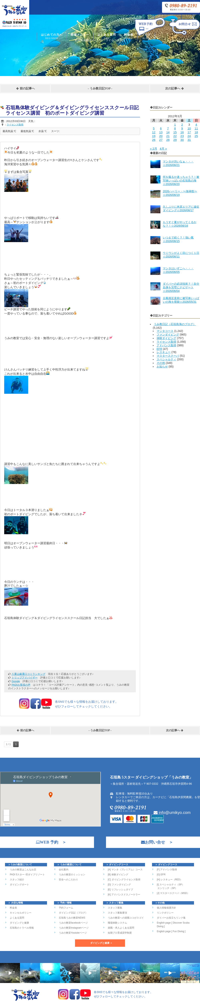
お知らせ (162, 366)
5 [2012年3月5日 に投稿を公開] (154, 128)
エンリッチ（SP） (167, 888)
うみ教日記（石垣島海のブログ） (175, 324)
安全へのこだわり (68, 879)
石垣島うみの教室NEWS (72, 917)
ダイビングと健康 (19, 922)
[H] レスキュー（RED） (169, 879)
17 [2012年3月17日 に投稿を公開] (189, 132)
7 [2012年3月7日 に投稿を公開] (168, 128)
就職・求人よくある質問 (121, 927)
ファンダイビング (168, 334)
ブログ (146, 36)
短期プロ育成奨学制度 (120, 932)
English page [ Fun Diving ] (171, 931)
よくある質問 (106, 36)
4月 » (163, 148)
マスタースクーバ (168, 355)
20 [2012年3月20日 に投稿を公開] (161, 136)
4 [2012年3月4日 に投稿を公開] (196, 124)
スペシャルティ (166, 359)
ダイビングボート (19, 884)
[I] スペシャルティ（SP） (170, 884)
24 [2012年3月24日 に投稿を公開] (189, 136)
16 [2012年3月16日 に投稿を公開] (182, 132)
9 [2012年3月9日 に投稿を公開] (182, 128)
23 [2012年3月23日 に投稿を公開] (182, 136)
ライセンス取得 (166, 341)
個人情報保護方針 (166, 907)
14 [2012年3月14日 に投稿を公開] (168, 132)
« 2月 (153, 148)
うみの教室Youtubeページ (73, 932)
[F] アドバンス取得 (167, 869)
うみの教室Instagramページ (74, 927)
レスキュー (164, 352)
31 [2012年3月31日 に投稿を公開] (189, 139)
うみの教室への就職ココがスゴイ (126, 917)
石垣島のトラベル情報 (22, 927)
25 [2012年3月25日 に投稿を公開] (196, 136)
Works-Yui (158, 997)
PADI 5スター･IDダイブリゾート (27, 874)
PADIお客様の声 (21, 684)
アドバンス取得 (166, 345)
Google (16, 681)
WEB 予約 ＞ (49, 842)
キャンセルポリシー (20, 912)
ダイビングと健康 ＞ (101, 943)
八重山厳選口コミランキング (28, 673)
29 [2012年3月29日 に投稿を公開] (175, 139)
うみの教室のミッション (72, 874)
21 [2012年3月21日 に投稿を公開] (168, 136)
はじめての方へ (52, 36)
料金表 (128, 36)
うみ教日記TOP (100, 88)
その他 (161, 363)
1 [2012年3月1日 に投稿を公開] (175, 124)
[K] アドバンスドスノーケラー (124, 894)
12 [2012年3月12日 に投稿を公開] (153, 132)
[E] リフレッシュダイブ (120, 889)
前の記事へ (25, 88)
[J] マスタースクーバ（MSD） (173, 893)
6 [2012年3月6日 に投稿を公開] (161, 128)
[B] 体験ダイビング (118, 874)
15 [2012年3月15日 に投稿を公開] (175, 132)
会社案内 (63, 869)
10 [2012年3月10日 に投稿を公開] (189, 128)
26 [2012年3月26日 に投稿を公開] (153, 139)
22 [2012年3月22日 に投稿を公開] (175, 136)
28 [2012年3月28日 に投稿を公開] (168, 139)
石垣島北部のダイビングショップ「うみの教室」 (84, 997)
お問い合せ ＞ (155, 842)
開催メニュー (80, 36)
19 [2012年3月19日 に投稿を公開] (153, 136)
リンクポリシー (165, 912)
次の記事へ (174, 88)
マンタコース (165, 331)
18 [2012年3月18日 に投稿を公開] (196, 132)
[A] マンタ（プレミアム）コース (125, 869)
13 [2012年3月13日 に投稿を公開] (161, 132)
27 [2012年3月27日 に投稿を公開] (161, 139)
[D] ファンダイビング (119, 884)
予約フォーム (66, 907)
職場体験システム (117, 922)
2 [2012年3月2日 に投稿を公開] (182, 124)
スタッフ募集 (115, 907)
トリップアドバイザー (25, 677)
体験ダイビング (166, 338)
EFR (159, 349)
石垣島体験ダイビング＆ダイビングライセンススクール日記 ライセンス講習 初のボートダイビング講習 (75, 110)
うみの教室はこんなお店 (23, 869)
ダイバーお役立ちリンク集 (171, 917)
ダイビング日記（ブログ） (73, 912)
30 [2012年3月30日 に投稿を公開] (182, 139)
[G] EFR (161, 874)
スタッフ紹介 (17, 879)
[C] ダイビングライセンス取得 (124, 879)
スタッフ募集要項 (117, 912)
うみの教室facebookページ (73, 922)
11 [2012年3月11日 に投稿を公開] (196, 128)
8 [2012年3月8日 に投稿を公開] (175, 128)
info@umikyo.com (172, 812)
